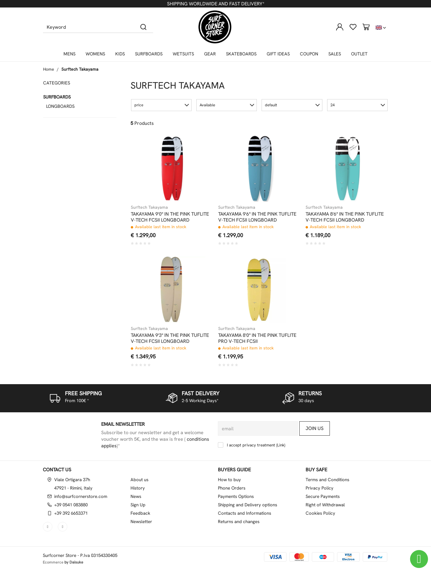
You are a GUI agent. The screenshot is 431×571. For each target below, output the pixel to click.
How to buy (229, 480)
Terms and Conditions (327, 480)
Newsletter (141, 522)
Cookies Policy (320, 513)
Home (48, 69)
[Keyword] (88, 27)
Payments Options (236, 496)
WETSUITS (183, 54)
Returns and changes (238, 522)
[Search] (143, 27)
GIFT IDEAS (278, 54)
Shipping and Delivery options (247, 505)
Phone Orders (231, 488)
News (135, 496)
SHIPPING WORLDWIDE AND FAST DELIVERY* (215, 4)
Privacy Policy (319, 488)
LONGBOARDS (60, 106)
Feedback (140, 513)
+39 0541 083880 (71, 505)
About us (139, 480)
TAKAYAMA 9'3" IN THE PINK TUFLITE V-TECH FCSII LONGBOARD (170, 338)
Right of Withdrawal (325, 505)
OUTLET (359, 54)
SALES (334, 54)
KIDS (120, 54)
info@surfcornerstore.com (80, 496)
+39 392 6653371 (71, 513)
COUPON (309, 54)
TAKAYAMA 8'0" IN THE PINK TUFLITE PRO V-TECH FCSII (257, 338)
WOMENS (95, 54)
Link (280, 445)
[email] (258, 428)
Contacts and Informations (244, 513)
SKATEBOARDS (241, 54)
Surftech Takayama (79, 69)
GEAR (210, 54)
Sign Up (137, 505)
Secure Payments (323, 496)
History (137, 488)
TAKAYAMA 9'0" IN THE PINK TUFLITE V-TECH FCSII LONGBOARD (170, 217)
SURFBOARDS (149, 54)
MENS (69, 54)
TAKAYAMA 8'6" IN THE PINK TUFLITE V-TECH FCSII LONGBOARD (345, 217)
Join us (315, 428)
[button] (161, 105)
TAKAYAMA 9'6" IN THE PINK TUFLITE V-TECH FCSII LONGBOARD (257, 217)
